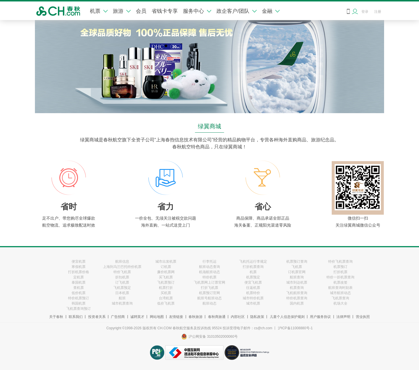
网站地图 (157, 317)
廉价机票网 (166, 272)
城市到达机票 (296, 282)
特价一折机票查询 (340, 277)
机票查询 (297, 288)
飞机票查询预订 (78, 309)
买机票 (166, 293)
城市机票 (253, 303)
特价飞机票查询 (340, 261)
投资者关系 (97, 317)
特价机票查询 (296, 298)
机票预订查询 (296, 261)
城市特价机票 (253, 298)
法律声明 (343, 317)
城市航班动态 (340, 293)
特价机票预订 (78, 298)
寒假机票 (79, 267)
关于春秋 (56, 317)
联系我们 (76, 317)
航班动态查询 (209, 267)
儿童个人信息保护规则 (287, 317)
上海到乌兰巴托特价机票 (122, 267)
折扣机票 (122, 277)
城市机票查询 (122, 303)
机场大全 (340, 303)
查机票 (78, 288)
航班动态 (209, 303)
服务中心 (197, 11)
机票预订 (340, 267)
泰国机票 (79, 282)
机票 (99, 11)
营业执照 (363, 317)
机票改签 (340, 282)
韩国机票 (79, 303)
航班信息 (122, 261)
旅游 (122, 11)
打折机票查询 (253, 267)
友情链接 (176, 317)
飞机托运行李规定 (253, 261)
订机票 (166, 267)
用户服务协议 (320, 317)
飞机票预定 (122, 288)
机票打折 (166, 288)
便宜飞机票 (253, 282)
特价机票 (209, 277)
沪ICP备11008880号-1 (295, 328)
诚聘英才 (137, 317)
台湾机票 (166, 298)
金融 (271, 11)
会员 (141, 11)
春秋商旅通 (217, 317)
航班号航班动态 (209, 298)
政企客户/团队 (236, 11)
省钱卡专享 (165, 11)
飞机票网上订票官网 (209, 282)
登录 (364, 12)
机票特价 (253, 293)
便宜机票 (79, 261)
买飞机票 (166, 277)
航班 (122, 298)
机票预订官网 (209, 293)
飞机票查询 (340, 298)
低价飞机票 (166, 303)
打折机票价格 (78, 272)
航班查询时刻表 (340, 288)
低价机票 (79, 293)
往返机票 (253, 288)
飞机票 (297, 267)
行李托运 (209, 261)
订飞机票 (122, 282)
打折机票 (340, 272)
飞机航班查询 (296, 293)
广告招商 (118, 317)
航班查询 (297, 277)
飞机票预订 (166, 282)
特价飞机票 (122, 272)
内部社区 (238, 317)
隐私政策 (257, 317)
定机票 (78, 277)
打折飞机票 (209, 288)
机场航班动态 (209, 272)
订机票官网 (297, 272)
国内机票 (297, 303)
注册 (377, 12)
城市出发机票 (165, 261)
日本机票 (122, 293)
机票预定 (253, 277)
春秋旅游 (196, 317)
